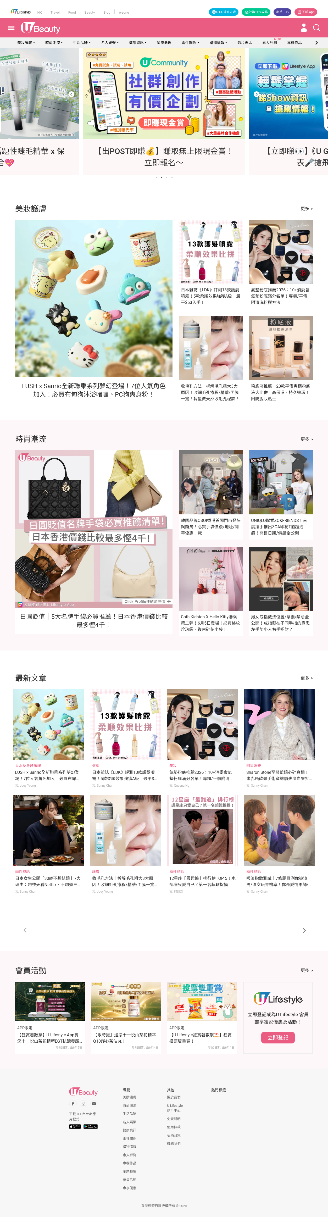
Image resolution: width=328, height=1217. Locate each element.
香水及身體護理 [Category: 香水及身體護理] (28, 766)
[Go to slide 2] (161, 177)
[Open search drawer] (316, 27)
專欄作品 (129, 1163)
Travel (55, 12)
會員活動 (129, 1180)
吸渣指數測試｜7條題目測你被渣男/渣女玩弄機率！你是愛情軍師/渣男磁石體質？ (279, 884)
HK (39, 12)
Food (72, 12)
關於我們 (174, 1097)
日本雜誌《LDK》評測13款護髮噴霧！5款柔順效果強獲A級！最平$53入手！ (210, 296)
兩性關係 (189, 43)
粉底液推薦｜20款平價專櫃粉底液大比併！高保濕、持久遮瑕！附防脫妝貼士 (280, 392)
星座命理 (164, 43)
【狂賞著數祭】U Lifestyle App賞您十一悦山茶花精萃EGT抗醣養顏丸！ (48, 1038)
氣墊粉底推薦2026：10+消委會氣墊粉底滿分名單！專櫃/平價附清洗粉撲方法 (280, 296)
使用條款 (174, 1127)
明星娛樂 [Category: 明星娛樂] (253, 766)
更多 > (307, 208)
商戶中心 (282, 12)
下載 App (305, 12)
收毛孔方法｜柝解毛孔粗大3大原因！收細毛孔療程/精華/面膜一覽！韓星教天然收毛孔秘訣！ (210, 392)
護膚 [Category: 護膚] (95, 872)
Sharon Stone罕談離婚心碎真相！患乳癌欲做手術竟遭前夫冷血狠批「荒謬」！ (277, 778)
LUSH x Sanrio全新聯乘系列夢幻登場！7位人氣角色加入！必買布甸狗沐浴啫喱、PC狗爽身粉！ (47, 778)
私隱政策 (174, 1135)
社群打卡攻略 (256, 12)
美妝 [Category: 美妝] (173, 766)
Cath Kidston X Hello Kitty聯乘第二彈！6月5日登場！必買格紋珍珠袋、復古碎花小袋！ (210, 623)
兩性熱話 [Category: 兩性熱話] (22, 872)
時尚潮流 (52, 43)
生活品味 (80, 43)
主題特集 (129, 1172)
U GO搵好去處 (224, 12)
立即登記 (278, 1038)
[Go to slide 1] (156, 177)
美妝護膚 (24, 43)
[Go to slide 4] (172, 177)
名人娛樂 (108, 43)
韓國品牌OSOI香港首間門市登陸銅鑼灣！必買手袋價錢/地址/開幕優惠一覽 (211, 527)
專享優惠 (129, 1188)
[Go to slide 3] (166, 177)
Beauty (90, 12)
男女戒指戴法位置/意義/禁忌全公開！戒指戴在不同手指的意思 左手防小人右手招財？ (280, 623)
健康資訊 (136, 43)
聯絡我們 (174, 1144)
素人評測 (129, 1155)
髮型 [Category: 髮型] (95, 766)
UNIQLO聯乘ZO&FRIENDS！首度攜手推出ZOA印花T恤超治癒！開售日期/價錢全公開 (279, 527)
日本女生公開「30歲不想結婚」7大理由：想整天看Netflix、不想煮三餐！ (48, 884)
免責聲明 (174, 1119)
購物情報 (217, 43)
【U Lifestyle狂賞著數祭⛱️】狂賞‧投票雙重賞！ (200, 1038)
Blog (106, 12)
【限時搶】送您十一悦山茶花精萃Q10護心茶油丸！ (124, 1038)
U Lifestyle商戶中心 (175, 1108)
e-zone (124, 12)
